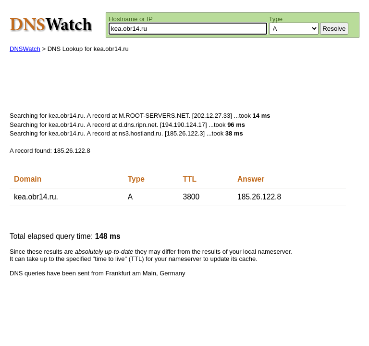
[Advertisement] (184, 84)
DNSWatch (25, 48)
